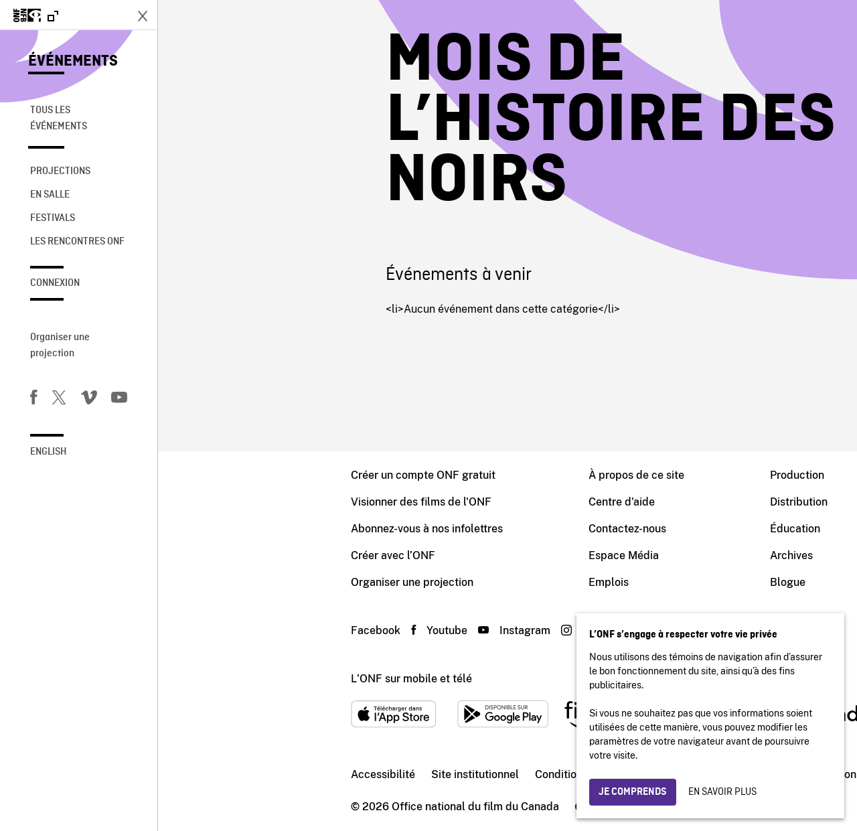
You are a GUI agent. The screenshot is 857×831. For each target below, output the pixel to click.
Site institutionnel (317, 774)
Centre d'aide (464, 502)
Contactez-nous (469, 528)
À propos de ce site (478, 475)
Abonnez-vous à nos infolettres (269, 528)
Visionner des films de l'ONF (263, 502)
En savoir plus (722, 792)
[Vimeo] (89, 400)
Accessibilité (225, 774)
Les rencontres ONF (77, 241)
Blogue (629, 582)
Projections (60, 171)
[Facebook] (33, 400)
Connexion (55, 283)
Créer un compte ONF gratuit (265, 475)
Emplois (451, 582)
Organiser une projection (60, 345)
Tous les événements (58, 118)
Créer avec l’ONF (235, 555)
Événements (73, 61)
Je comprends (633, 792)
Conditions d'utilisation (434, 774)
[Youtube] (119, 400)
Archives (633, 555)
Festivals (52, 218)
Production (639, 475)
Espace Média (466, 555)
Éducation (637, 528)
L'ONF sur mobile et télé (253, 678)
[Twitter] (59, 400)
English (48, 452)
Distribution (641, 502)
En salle (50, 195)
